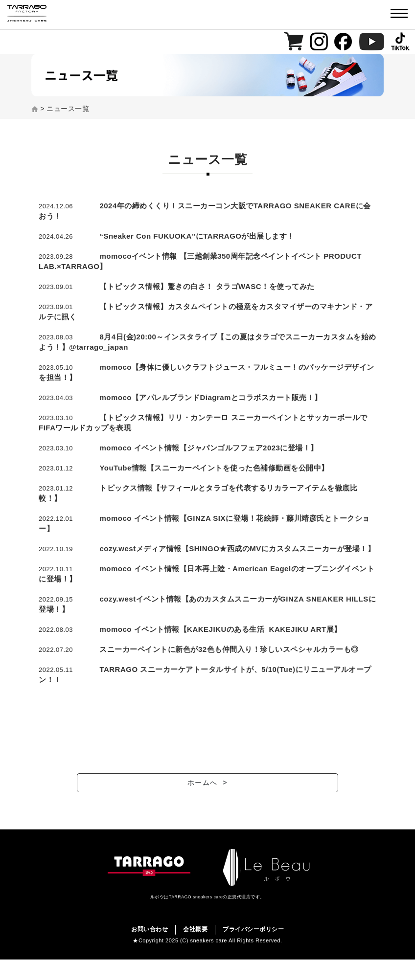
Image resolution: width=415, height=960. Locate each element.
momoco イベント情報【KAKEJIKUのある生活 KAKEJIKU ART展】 (220, 629)
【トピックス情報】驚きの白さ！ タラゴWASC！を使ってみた (206, 286)
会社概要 (195, 929)
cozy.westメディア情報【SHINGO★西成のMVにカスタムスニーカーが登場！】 (237, 548)
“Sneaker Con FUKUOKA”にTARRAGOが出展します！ (197, 236)
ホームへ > (207, 784)
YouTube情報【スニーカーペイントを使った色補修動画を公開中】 (213, 468)
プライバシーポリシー (253, 929)
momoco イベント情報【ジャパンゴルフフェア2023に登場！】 (208, 448)
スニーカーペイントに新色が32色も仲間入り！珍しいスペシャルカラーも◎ (228, 649)
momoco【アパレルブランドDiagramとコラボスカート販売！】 (210, 397)
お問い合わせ (149, 929)
